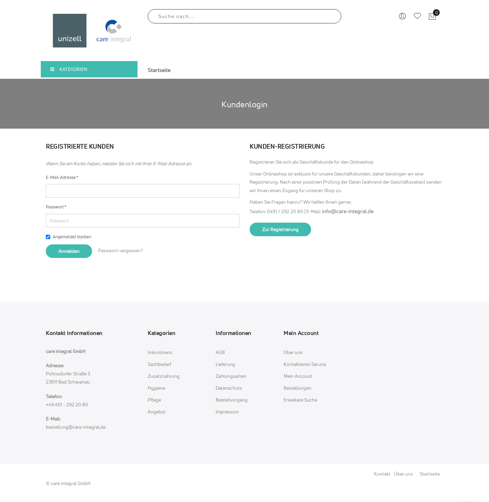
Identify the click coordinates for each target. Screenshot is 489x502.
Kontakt (382, 473)
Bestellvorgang (232, 399)
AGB (220, 352)
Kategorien (68, 69)
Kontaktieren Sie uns (305, 364)
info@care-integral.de (348, 211)
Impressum (227, 411)
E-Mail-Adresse (62, 177)
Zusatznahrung (164, 376)
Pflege (154, 399)
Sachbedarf (159, 364)
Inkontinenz (160, 352)
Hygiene (156, 388)
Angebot (157, 411)
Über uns (293, 352)
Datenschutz (229, 388)
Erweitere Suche (300, 399)
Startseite (430, 473)
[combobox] (244, 16)
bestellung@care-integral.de (76, 427)
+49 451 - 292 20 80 (67, 404)
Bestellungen (297, 388)
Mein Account (298, 376)
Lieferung (225, 364)
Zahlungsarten (231, 376)
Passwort (56, 207)
